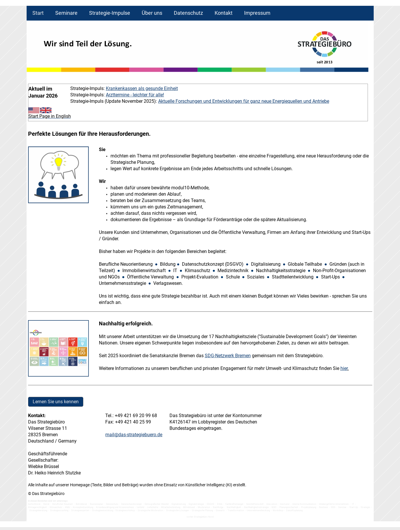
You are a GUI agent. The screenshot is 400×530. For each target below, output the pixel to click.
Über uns (152, 13)
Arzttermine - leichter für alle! (135, 95)
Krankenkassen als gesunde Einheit (142, 88)
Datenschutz (188, 13)
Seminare (66, 13)
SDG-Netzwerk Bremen (228, 355)
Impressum (257, 13)
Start (38, 13)
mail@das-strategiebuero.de (133, 434)
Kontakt (224, 13)
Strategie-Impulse (109, 13)
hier (344, 368)
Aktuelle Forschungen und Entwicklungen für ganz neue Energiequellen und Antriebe (243, 101)
